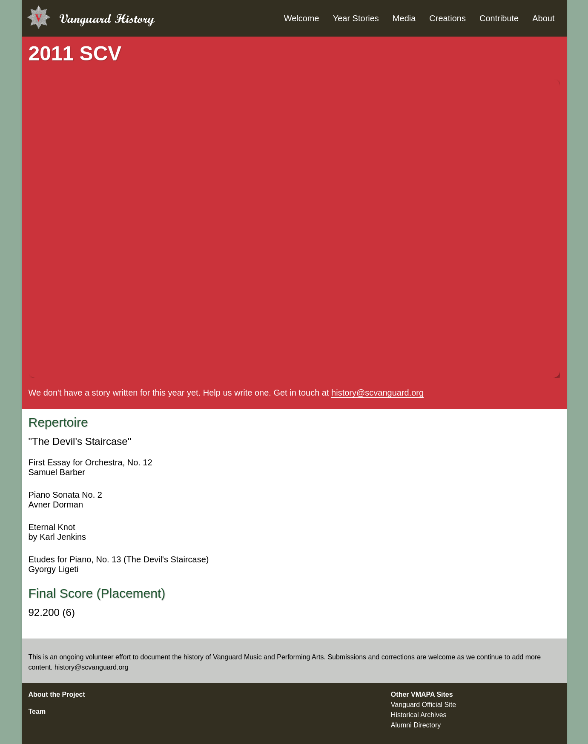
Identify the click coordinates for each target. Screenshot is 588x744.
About (543, 18)
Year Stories (356, 18)
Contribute (499, 18)
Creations (447, 18)
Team (37, 711)
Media (404, 18)
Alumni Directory (416, 725)
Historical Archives (419, 714)
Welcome (301, 18)
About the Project (57, 694)
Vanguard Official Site (423, 704)
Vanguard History (107, 18)
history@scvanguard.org (377, 392)
